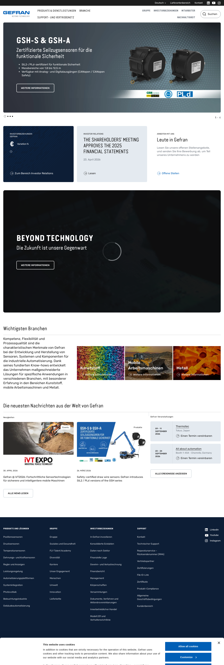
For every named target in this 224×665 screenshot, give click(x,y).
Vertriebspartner (145, 561)
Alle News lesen (18, 493)
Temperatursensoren (14, 550)
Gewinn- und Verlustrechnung (106, 564)
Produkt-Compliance (148, 588)
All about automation (189, 448)
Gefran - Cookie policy (127, 646)
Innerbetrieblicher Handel (103, 609)
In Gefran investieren (101, 537)
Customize (188, 629)
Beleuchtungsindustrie (15, 598)
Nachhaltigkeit (186, 17)
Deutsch (159, 2)
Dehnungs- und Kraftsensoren (19, 557)
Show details (50, 658)
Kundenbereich (145, 606)
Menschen (55, 578)
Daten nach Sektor (100, 550)
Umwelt (54, 585)
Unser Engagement (60, 571)
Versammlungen (98, 592)
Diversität (55, 557)
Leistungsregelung (13, 571)
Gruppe (146, 10)
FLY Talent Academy (60, 550)
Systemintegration (13, 585)
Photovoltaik (10, 592)
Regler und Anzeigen (14, 564)
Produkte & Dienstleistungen (56, 10)
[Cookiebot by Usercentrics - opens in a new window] (21, 658)
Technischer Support (148, 543)
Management (97, 578)
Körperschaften (98, 585)
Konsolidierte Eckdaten (102, 543)
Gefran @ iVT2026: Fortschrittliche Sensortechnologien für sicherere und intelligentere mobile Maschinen (37, 478)
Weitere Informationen (35, 265)
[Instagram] (218, 3)
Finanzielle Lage (98, 557)
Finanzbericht (97, 571)
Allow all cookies (188, 619)
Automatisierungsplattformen (18, 578)
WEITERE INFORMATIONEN (35, 88)
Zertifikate (142, 581)
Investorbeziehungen (166, 10)
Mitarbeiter (188, 10)
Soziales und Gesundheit (62, 543)
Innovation (55, 592)
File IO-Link (143, 575)
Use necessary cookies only (188, 640)
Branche (84, 10)
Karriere (54, 564)
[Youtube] (213, 3)
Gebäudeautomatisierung (16, 605)
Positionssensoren (12, 537)
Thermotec (182, 426)
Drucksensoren (11, 543)
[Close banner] (219, 615)
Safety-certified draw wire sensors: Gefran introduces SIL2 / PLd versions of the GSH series (110, 478)
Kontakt (199, 2)
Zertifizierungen (145, 568)
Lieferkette (55, 598)
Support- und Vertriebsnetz (55, 17)
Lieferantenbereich (180, 2)
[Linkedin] (207, 3)
